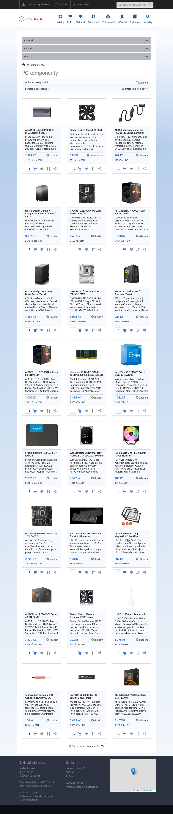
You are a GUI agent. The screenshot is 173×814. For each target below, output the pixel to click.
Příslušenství (108, 18)
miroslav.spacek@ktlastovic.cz (82, 786)
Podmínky (135, 18)
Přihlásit (61, 4)
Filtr (86, 56)
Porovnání (93, 18)
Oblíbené (80, 18)
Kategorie (86, 40)
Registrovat (81, 4)
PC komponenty (35, 65)
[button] (133, 771)
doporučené (41, 88)
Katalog (61, 18)
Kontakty (147, 18)
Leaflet (136, 790)
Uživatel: (35, 4)
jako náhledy (140, 88)
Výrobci (86, 48)
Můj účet (122, 18)
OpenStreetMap (147, 790)
